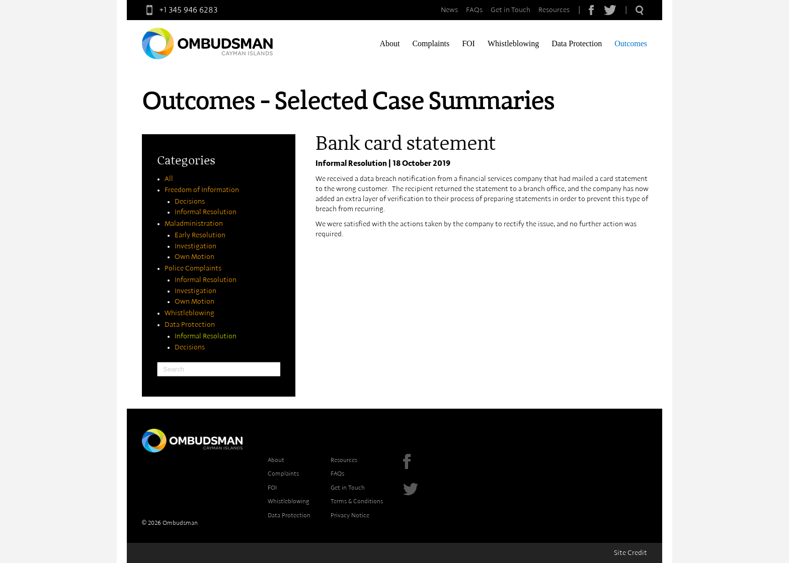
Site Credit (630, 552)
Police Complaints (193, 268)
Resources (554, 10)
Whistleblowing (513, 43)
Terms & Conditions (357, 501)
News (449, 10)
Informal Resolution (205, 212)
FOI (468, 43)
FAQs (474, 10)
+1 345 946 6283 (179, 10)
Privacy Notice (350, 515)
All (169, 178)
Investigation (195, 246)
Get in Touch (510, 10)
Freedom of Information (202, 190)
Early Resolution (200, 235)
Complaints (430, 43)
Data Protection (576, 43)
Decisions (190, 201)
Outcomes (630, 43)
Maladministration (194, 223)
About (389, 43)
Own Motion (194, 256)
